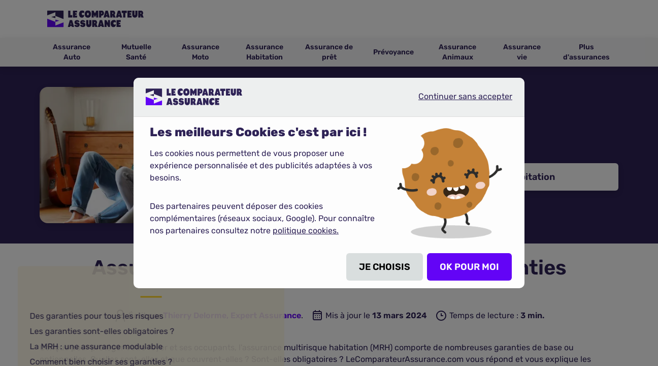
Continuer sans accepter (457, 100)
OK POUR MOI (469, 266)
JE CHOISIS (384, 266)
